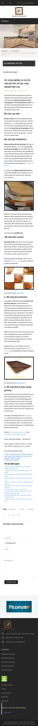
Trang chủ (4, 51)
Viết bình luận (8, 560)
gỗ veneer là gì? (19, 293)
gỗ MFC (21, 509)
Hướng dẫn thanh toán (8, 658)
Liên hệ (3, 689)
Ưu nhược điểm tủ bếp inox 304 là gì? (16, 489)
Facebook (7, 712)
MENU (5, 21)
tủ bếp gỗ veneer (15, 261)
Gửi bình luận (11, 582)
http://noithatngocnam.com (18, 432)
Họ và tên (7, 538)
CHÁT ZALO (4, 697)
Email (6, 549)
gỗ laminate (12, 509)
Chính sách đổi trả (6, 670)
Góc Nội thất (14, 51)
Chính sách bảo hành (7, 666)
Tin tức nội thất (5, 693)
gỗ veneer (30, 509)
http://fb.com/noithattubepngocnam (16, 434)
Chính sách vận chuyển (8, 662)
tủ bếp (12, 123)
